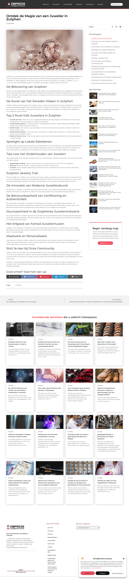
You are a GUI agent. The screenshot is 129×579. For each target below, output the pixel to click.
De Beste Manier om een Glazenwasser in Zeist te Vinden (108, 175)
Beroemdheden (52, 537)
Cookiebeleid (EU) (51, 551)
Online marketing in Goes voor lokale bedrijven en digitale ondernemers (19, 483)
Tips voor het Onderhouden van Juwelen (103, 54)
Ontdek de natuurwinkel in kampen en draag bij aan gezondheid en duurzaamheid (79, 483)
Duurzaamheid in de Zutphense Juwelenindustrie (103, 73)
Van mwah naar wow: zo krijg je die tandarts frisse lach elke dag (109, 151)
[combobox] (117, 4)
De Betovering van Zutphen (101, 38)
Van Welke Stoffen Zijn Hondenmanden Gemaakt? (106, 118)
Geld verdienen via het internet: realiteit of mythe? (52, 569)
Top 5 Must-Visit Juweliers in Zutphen (105, 47)
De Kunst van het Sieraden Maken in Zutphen (105, 42)
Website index (52, 555)
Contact (100, 4)
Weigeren (103, 573)
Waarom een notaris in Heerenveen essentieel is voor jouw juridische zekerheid (49, 483)
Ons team (56, 4)
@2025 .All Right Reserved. (20, 571)
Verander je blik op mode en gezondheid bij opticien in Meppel (78, 437)
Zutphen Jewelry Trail (99, 58)
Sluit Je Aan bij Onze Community (103, 83)
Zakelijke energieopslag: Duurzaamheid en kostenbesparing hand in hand (109, 160)
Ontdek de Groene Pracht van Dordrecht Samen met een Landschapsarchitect (107, 184)
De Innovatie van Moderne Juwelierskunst (101, 62)
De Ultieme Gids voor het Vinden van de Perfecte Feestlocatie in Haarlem (109, 208)
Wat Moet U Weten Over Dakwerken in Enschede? (109, 199)
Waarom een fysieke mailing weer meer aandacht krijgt (108, 110)
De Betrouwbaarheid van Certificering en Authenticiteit (105, 68)
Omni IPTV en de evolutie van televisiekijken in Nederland (107, 126)
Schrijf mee (90, 4)
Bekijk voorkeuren (117, 573)
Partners (79, 4)
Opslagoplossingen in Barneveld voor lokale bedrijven (105, 437)
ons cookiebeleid (96, 568)
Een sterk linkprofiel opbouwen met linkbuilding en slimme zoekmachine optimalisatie (109, 168)
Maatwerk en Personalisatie (101, 80)
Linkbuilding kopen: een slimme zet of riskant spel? (52, 561)
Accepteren (87, 573)
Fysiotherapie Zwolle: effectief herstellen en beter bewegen (107, 94)
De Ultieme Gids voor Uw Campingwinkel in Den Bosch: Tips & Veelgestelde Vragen (109, 192)
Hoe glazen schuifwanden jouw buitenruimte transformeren (108, 134)
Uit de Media (68, 4)
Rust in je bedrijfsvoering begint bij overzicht (109, 102)
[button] (124, 559)
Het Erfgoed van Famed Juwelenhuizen (106, 77)
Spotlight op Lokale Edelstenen (103, 50)
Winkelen (11, 23)
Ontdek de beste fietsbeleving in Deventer (108, 142)
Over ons (46, 4)
